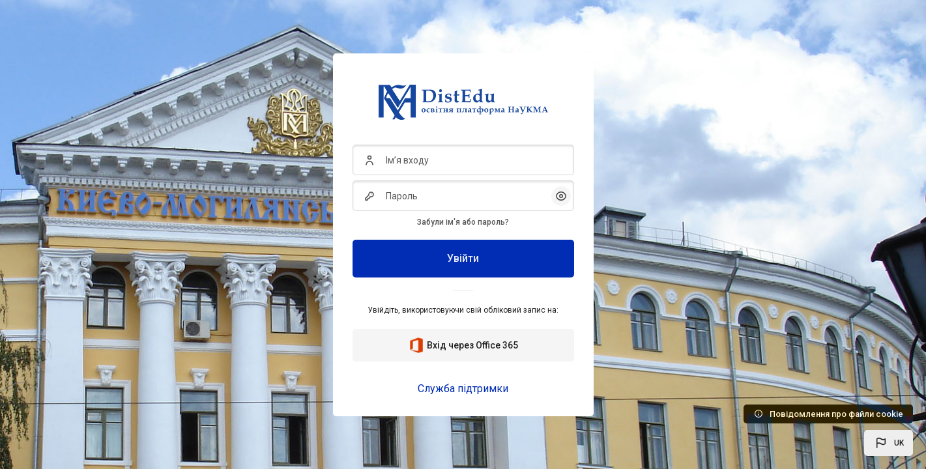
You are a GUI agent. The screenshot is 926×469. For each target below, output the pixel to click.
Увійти (463, 258)
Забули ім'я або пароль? (463, 222)
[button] (888, 443)
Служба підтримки (463, 388)
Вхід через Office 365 (463, 345)
